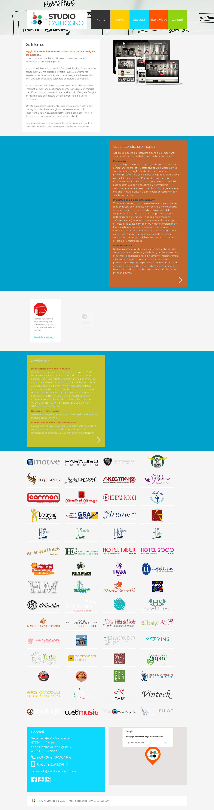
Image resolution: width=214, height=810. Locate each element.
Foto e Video (158, 20)
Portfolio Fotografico (76, 801)
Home (100, 20)
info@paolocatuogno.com (59, 771)
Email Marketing (45, 327)
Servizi (120, 20)
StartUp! (139, 20)
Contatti (177, 20)
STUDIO (66, 19)
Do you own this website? (135, 742)
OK (165, 742)
